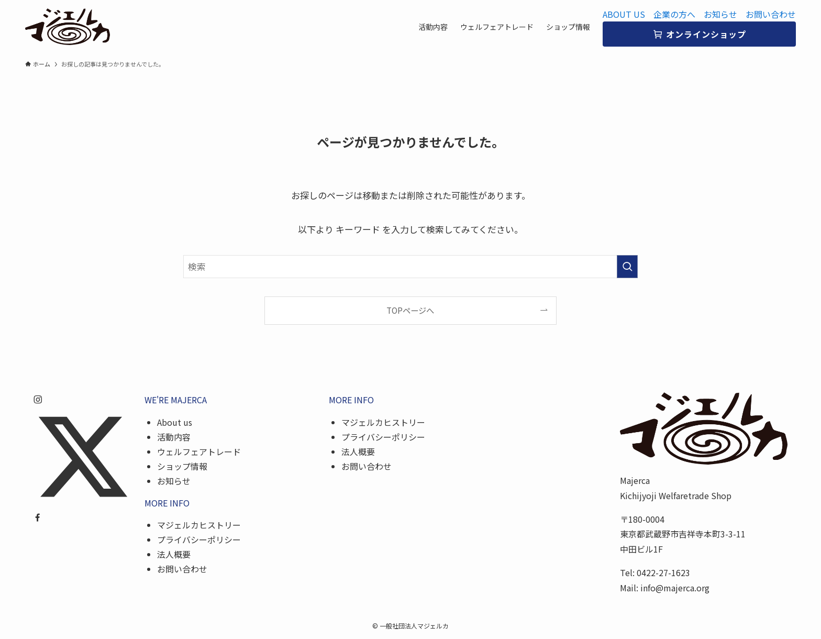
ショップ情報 (182, 466)
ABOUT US (624, 14)
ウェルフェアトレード (199, 451)
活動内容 (174, 437)
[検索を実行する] (627, 266)
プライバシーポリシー (199, 539)
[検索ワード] (410, 266)
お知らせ (720, 14)
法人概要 (174, 554)
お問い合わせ (771, 14)
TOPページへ (410, 310)
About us (174, 422)
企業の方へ (674, 14)
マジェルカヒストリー (199, 525)
